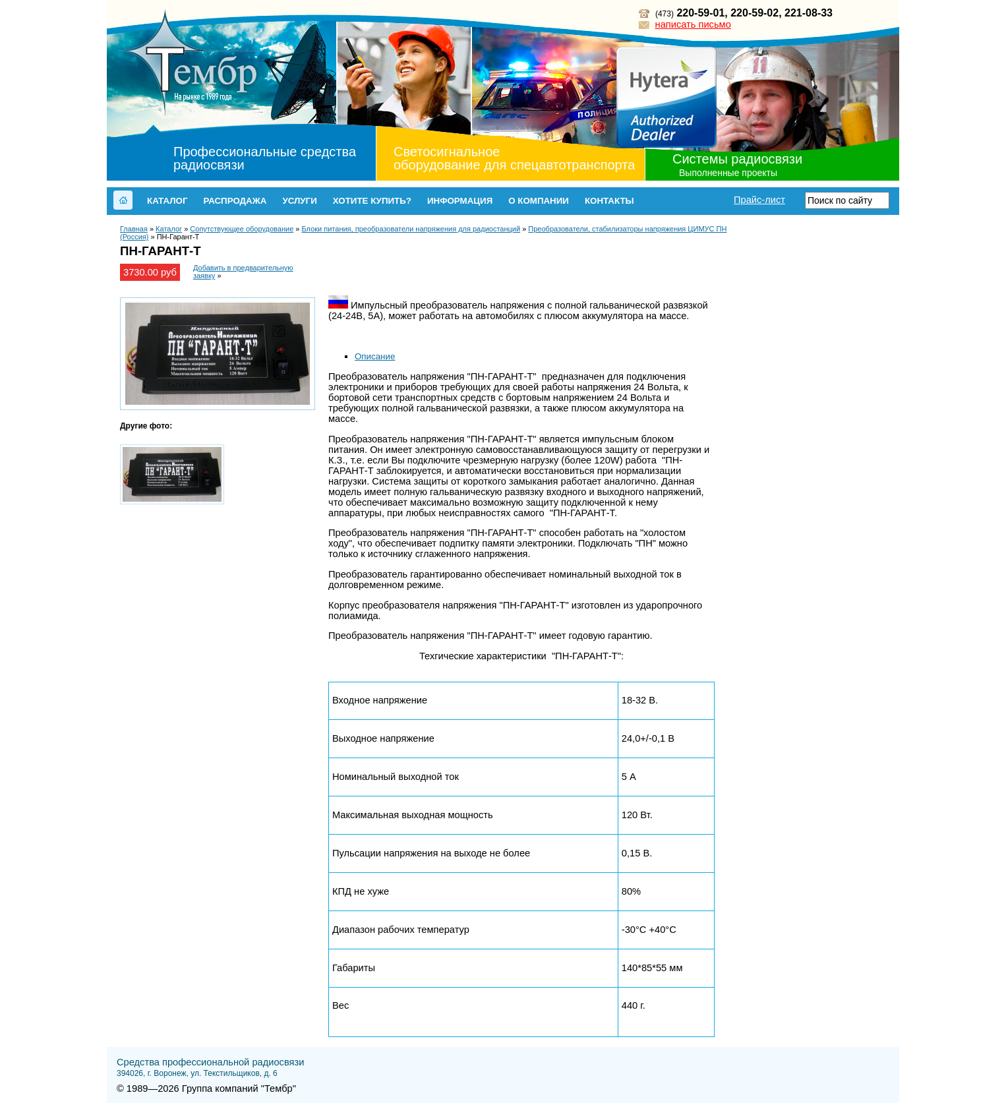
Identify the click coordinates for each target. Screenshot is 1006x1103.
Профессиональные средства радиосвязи (264, 158)
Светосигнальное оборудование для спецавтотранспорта (514, 158)
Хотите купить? (372, 201)
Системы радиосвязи (737, 159)
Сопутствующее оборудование (241, 229)
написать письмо (693, 24)
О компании (538, 201)
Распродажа (234, 201)
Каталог (167, 201)
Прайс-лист (759, 199)
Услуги (299, 201)
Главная (134, 229)
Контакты (609, 201)
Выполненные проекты (728, 172)
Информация (459, 201)
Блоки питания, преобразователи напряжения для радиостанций (411, 229)
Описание (375, 356)
